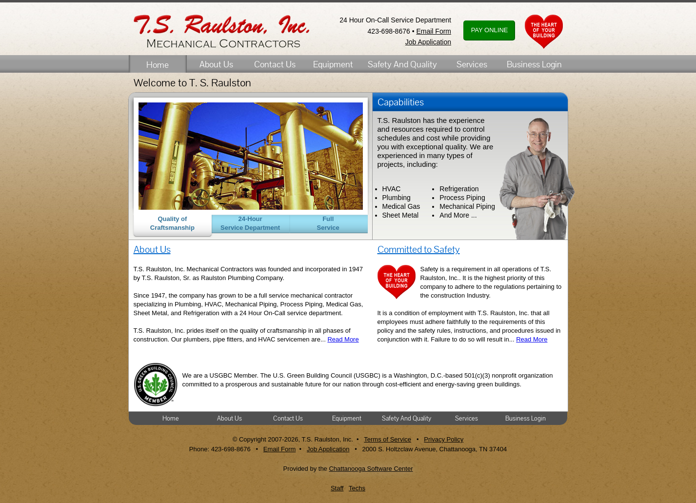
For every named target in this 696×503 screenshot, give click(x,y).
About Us (216, 64)
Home (157, 64)
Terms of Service (387, 439)
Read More (342, 339)
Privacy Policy (443, 439)
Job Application (428, 42)
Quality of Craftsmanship (172, 223)
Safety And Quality (402, 64)
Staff (337, 488)
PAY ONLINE (488, 30)
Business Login (534, 64)
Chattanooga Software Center (371, 468)
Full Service (328, 223)
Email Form (433, 31)
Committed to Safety (419, 249)
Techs (357, 488)
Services (472, 64)
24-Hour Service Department (250, 223)
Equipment (333, 64)
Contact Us (275, 64)
